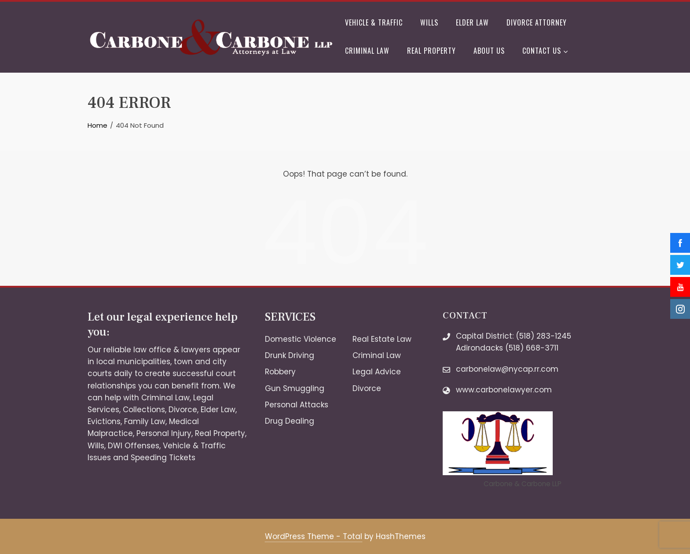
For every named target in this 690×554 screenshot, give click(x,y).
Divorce (183, 409)
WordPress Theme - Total (313, 536)
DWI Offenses (133, 445)
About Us (489, 50)
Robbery (280, 371)
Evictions (104, 421)
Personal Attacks (296, 404)
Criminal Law (367, 50)
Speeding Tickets (163, 457)
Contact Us (545, 51)
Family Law (144, 421)
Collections (144, 409)
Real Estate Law (381, 339)
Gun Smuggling (294, 388)
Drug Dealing (289, 421)
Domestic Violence (300, 339)
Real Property (431, 50)
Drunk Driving (289, 355)
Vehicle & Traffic (374, 22)
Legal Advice (376, 371)
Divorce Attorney (536, 22)
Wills (429, 22)
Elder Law (472, 22)
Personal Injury (163, 433)
